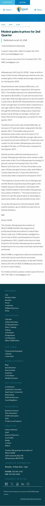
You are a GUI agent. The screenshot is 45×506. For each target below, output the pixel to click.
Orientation (9, 333)
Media (7, 440)
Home (3, 24)
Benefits (8, 300)
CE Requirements (11, 325)
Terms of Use (37, 499)
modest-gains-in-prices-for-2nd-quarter (15, 26)
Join (6, 295)
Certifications (10, 338)
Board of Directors (12, 435)
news (10, 24)
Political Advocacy (12, 397)
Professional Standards (13, 351)
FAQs (7, 311)
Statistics (8, 373)
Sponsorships (10, 370)
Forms (7, 303)
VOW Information (12, 416)
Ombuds (8, 354)
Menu (38, 10)
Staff (7, 432)
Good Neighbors (11, 400)
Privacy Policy (29, 499)
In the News (9, 375)
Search (7, 10)
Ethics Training (10, 327)
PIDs (7, 418)
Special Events (10, 368)
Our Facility (9, 438)
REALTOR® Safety (12, 340)
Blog (6, 365)
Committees (9, 387)
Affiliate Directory (11, 308)
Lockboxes (9, 305)
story (18, 24)
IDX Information (11, 413)
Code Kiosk (9, 356)
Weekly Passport (11, 378)
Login (22, 2)
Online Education (11, 322)
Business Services (12, 411)
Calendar (8, 319)
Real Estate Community (14, 392)
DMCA (7, 446)
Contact (7, 2)
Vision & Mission (11, 430)
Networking (9, 395)
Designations (10, 335)
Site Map (23, 499)
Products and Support (13, 421)
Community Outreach (13, 389)
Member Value (10, 297)
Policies (8, 330)
